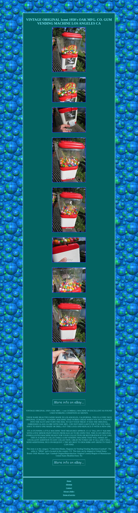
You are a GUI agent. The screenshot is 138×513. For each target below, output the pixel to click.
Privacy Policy (69, 491)
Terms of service (69, 495)
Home (69, 481)
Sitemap (69, 484)
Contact (69, 488)
